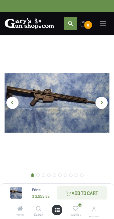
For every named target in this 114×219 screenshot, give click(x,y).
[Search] (38, 208)
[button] (70, 23)
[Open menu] (57, 210)
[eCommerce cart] (86, 23)
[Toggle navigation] (103, 23)
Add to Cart (82, 192)
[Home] (20, 208)
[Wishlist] (75, 208)
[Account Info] (94, 209)
